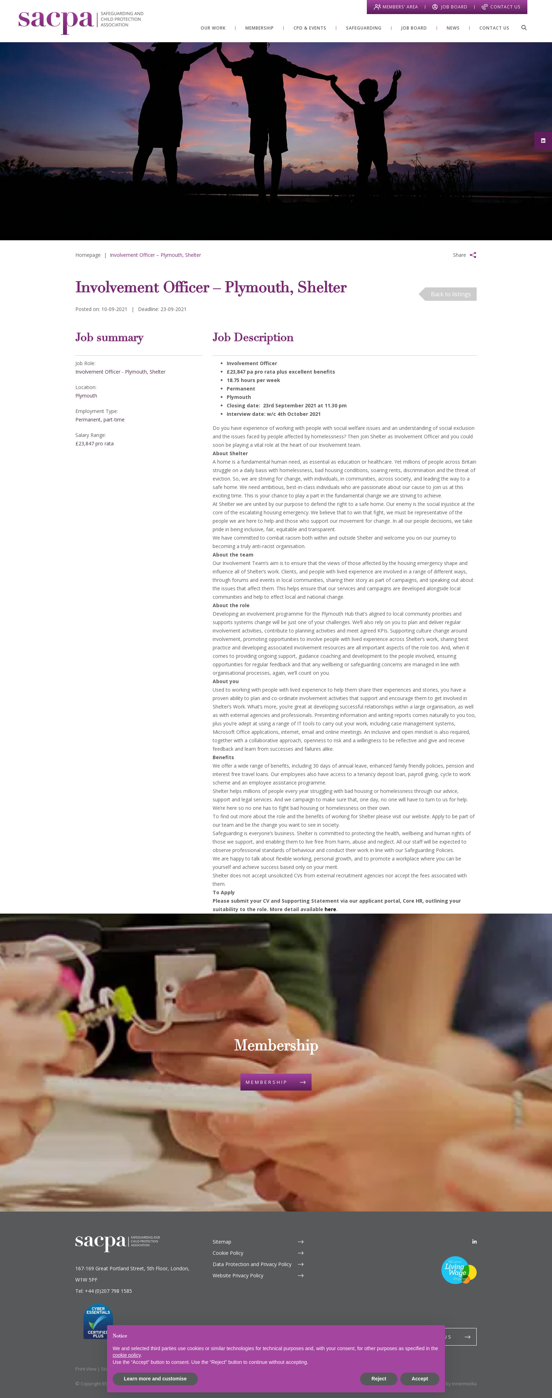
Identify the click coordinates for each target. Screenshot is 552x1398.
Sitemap (222, 1241)
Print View (85, 1369)
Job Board (454, 7)
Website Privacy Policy (238, 1275)
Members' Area (400, 7)
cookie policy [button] (126, 1355)
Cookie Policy (228, 1253)
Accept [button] (420, 1378)
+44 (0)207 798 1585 (108, 1291)
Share (459, 255)
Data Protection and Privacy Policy (252, 1264)
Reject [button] (378, 1378)
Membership (267, 1082)
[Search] (523, 27)
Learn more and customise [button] (155, 1378)
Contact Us (505, 7)
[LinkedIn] (474, 1241)
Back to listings (451, 294)
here (330, 909)
